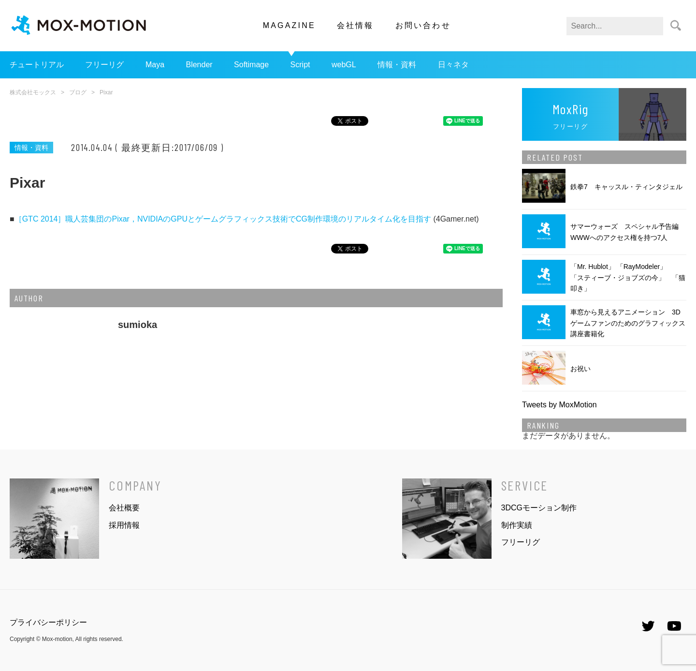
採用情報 (124, 525)
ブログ (78, 92)
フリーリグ (104, 64)
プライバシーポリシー (48, 622)
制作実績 (516, 525)
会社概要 (124, 508)
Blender (199, 64)
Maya (154, 64)
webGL (344, 64)
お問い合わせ (423, 25)
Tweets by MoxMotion (559, 405)
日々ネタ (453, 64)
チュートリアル (37, 64)
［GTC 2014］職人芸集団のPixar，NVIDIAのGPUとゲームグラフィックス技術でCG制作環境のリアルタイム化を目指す (222, 219)
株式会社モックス (33, 92)
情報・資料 (396, 64)
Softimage (251, 64)
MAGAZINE (289, 25)
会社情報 (355, 25)
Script (300, 64)
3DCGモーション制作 (539, 508)
